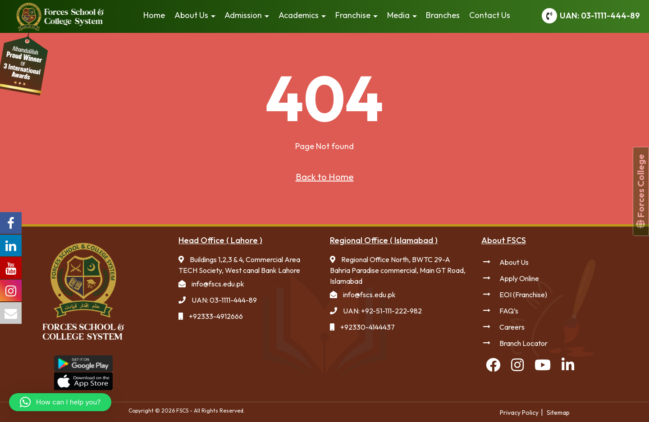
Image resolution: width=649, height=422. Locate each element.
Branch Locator (523, 343)
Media (398, 15)
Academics (299, 15)
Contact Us (489, 15)
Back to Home (325, 176)
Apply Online (519, 278)
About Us (191, 15)
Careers (512, 326)
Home (154, 15)
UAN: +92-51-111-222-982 (382, 310)
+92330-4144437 (367, 326)
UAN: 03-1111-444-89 (600, 15)
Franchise (352, 15)
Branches (443, 15)
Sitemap (558, 412)
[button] (60, 402)
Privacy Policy (519, 412)
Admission (243, 15)
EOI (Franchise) (523, 294)
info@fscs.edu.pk (218, 283)
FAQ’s (508, 310)
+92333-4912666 (216, 316)
